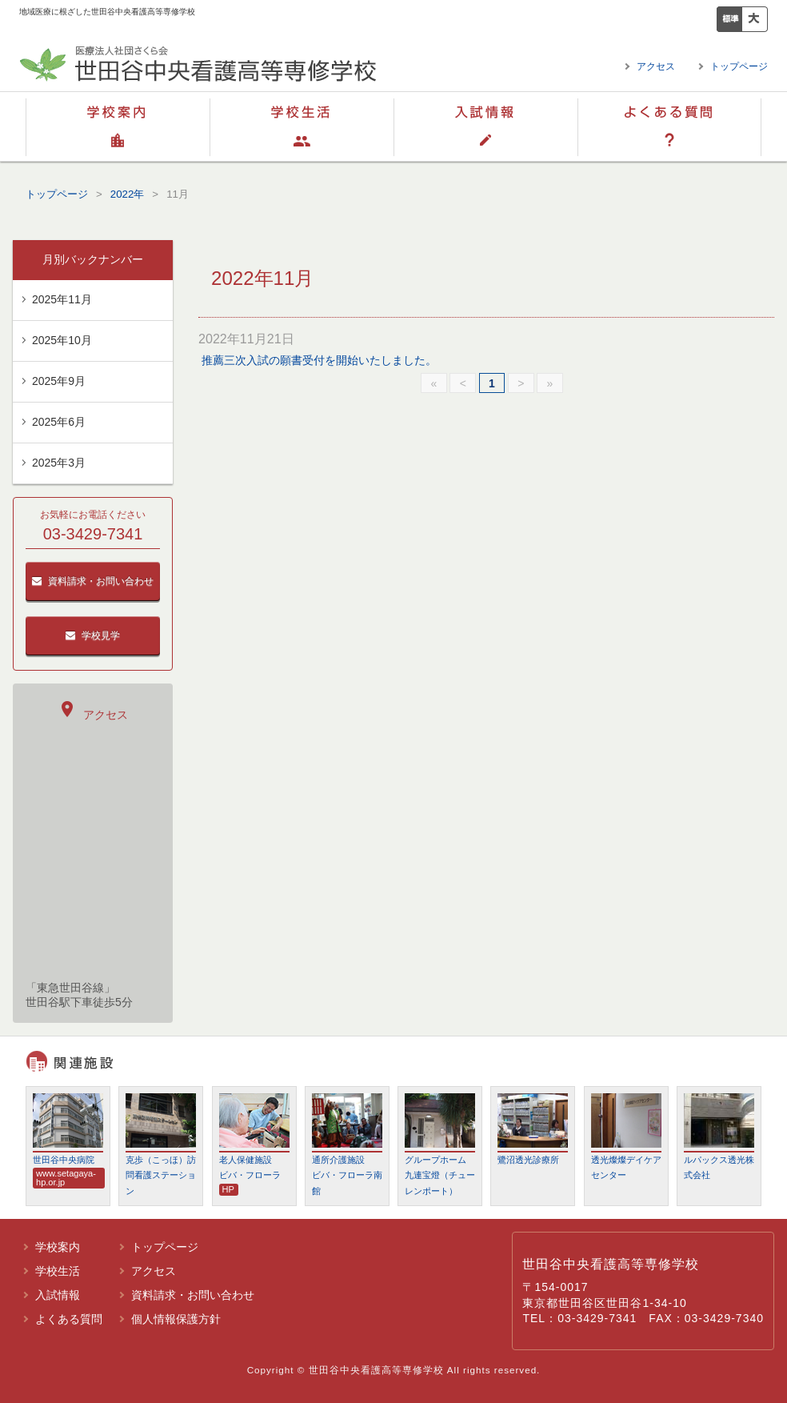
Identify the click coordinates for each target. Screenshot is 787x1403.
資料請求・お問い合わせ (93, 581)
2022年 (127, 194)
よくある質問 (669, 126)
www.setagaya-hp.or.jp (66, 1177)
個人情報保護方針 (176, 1319)
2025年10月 (62, 340)
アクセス (656, 66)
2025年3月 (59, 462)
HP (228, 1189)
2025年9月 (59, 381)
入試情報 (485, 126)
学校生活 (302, 126)
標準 (729, 19)
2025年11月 (62, 299)
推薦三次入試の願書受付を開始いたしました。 (319, 360)
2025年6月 (59, 421)
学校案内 (118, 126)
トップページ (739, 66)
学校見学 (93, 635)
